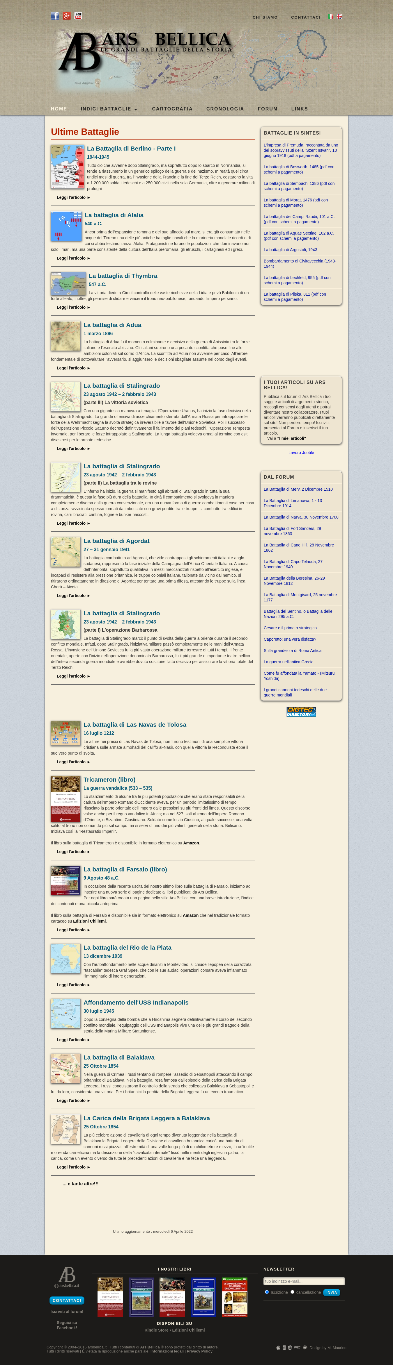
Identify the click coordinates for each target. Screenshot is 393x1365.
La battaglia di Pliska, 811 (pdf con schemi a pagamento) (295, 297)
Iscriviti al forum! (67, 1311)
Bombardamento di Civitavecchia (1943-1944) (300, 264)
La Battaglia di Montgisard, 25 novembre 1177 (300, 597)
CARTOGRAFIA (172, 108)
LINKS (299, 108)
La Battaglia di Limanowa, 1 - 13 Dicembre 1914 (293, 503)
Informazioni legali (167, 1351)
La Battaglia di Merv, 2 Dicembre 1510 (298, 489)
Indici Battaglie (109, 109)
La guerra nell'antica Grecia (289, 662)
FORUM (268, 108)
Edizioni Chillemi (89, 921)
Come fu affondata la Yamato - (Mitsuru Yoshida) (299, 676)
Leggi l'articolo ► (74, 197)
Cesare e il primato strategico (290, 628)
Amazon (191, 843)
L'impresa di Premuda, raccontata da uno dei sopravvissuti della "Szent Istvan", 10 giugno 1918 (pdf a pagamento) (301, 150)
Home (59, 108)
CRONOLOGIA (225, 108)
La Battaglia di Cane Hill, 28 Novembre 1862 (299, 548)
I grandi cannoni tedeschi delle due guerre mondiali (295, 692)
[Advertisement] (153, 702)
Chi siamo (265, 17)
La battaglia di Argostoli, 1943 (290, 249)
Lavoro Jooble (301, 452)
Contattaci (306, 17)
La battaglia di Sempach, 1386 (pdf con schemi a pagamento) (299, 186)
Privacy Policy (200, 1351)
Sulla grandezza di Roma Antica (292, 650)
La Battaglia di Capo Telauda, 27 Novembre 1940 (293, 564)
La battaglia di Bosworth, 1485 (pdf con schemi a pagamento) (299, 169)
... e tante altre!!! (81, 1183)
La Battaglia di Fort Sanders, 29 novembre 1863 (292, 531)
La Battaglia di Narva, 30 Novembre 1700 (301, 517)
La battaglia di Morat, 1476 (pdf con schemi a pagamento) (296, 203)
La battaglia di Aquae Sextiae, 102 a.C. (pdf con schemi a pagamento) (299, 236)
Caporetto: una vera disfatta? (290, 639)
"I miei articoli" (291, 438)
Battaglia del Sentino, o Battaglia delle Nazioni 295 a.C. (298, 614)
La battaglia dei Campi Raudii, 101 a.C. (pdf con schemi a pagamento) (299, 219)
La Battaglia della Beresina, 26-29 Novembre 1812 (294, 581)
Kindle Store (156, 1330)
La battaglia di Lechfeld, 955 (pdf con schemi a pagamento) (297, 280)
